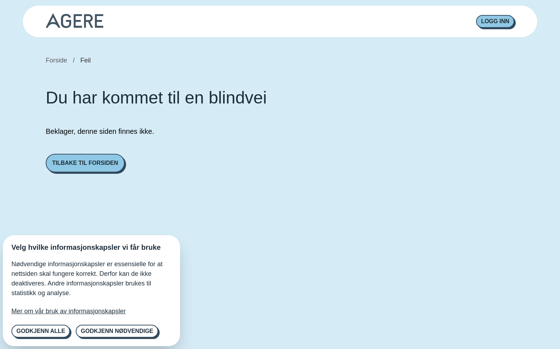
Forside (56, 60)
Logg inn (495, 21)
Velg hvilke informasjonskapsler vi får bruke (86, 247)
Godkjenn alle (40, 331)
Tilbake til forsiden (85, 163)
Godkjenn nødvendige (117, 331)
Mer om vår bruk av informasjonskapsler (68, 311)
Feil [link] (85, 60)
